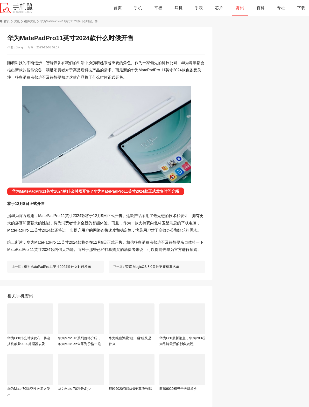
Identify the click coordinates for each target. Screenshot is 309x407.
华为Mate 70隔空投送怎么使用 (28, 391)
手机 (138, 8)
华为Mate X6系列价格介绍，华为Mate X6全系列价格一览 (79, 341)
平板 (158, 8)
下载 (301, 8)
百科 (261, 8)
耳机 (179, 8)
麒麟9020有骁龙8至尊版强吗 (130, 389)
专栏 (281, 8)
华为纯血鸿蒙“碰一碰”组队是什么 (130, 341)
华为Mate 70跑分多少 (74, 389)
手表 (199, 8)
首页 (118, 8)
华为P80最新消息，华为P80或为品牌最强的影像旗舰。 (182, 341)
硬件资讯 (30, 21)
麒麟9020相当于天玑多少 (178, 389)
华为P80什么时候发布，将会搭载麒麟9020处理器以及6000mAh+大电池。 (28, 341)
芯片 (219, 8)
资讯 (240, 8)
